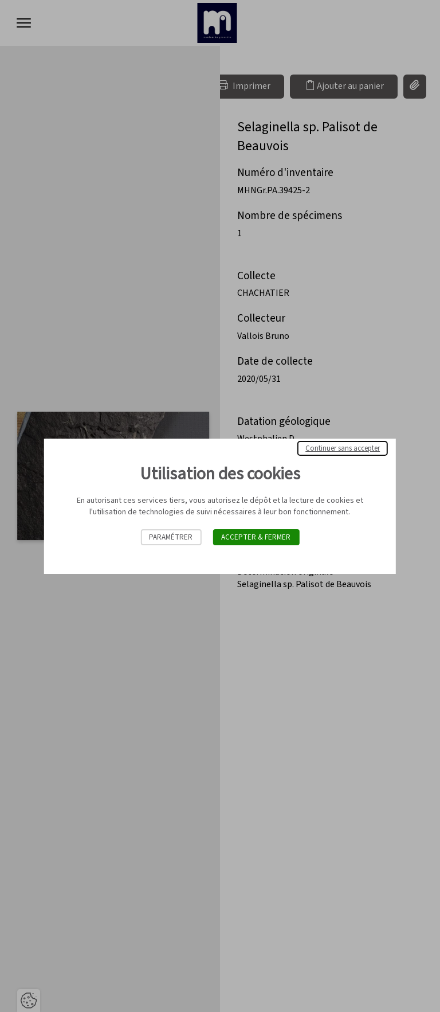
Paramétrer (170, 537)
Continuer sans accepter (342, 448)
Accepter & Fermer (255, 537)
